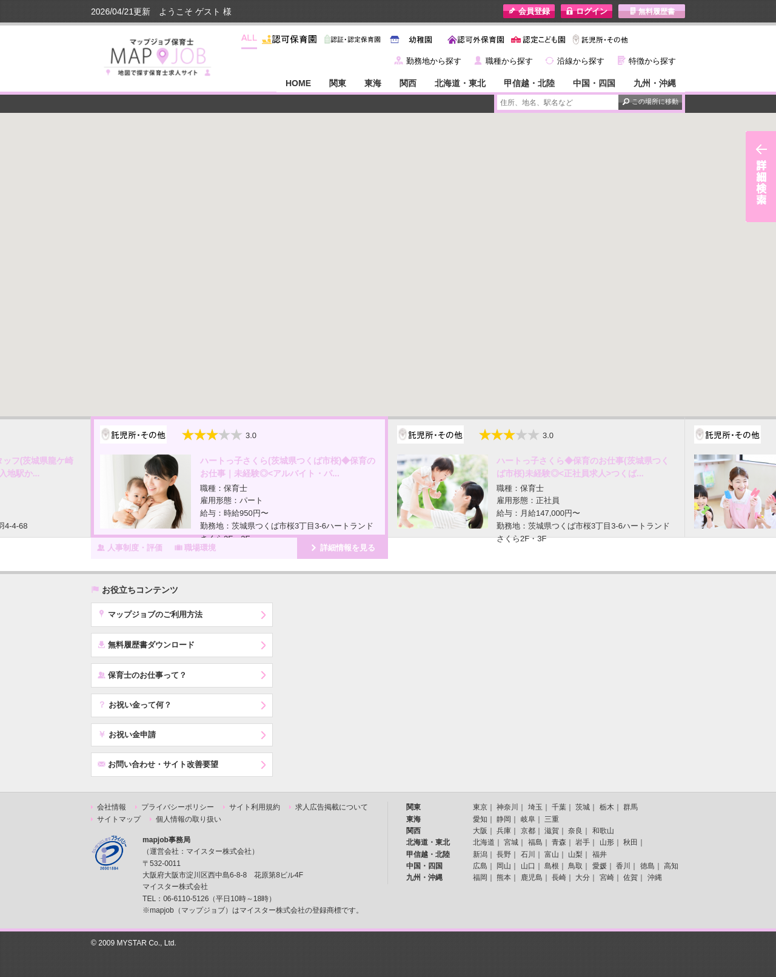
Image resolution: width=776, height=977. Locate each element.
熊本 (504, 877)
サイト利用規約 (254, 807)
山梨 (575, 854)
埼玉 (535, 807)
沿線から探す (580, 61)
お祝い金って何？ (135, 704)
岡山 (504, 866)
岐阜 (528, 819)
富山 (551, 854)
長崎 (559, 877)
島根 (551, 866)
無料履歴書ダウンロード (146, 644)
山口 (528, 866)
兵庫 (504, 831)
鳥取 (575, 866)
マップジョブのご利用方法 (150, 614)
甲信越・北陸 (529, 83)
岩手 (582, 842)
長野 (504, 854)
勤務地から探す (433, 61)
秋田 (630, 842)
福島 (535, 842)
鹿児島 (532, 877)
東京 (480, 807)
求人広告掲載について (331, 807)
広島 (480, 866)
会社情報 (111, 807)
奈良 (575, 831)
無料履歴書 (652, 11)
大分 (582, 877)
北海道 (484, 842)
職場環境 (195, 547)
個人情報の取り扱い (188, 819)
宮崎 (607, 877)
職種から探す (509, 61)
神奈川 (507, 807)
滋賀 (551, 831)
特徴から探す (652, 61)
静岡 (504, 819)
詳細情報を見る (342, 547)
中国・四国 (594, 83)
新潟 (480, 854)
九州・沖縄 (655, 83)
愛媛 (599, 866)
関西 (408, 83)
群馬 (630, 807)
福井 (599, 854)
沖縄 (654, 877)
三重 (551, 819)
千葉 (559, 807)
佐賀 (630, 877)
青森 (559, 842)
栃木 (607, 807)
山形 (607, 842)
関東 (337, 83)
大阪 (480, 831)
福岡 (480, 877)
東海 (372, 83)
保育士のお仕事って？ (142, 675)
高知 (671, 866)
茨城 (582, 807)
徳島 (647, 866)
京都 (528, 831)
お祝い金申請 (127, 734)
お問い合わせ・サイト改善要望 (158, 764)
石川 (528, 854)
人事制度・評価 (129, 547)
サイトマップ (119, 819)
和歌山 (603, 831)
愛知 (480, 819)
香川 (623, 866)
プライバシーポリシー (177, 807)
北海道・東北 (460, 83)
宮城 (511, 842)
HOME (298, 83)
